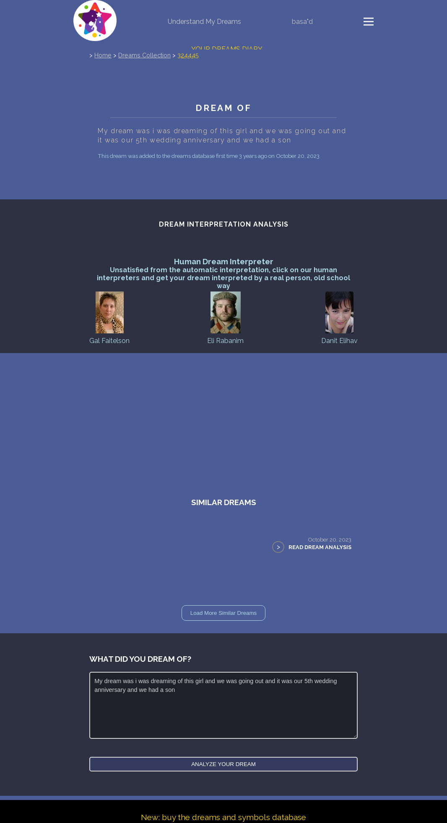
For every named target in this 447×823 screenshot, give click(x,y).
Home (103, 55)
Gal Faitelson (109, 317)
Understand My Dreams (204, 22)
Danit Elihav (339, 317)
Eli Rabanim (225, 317)
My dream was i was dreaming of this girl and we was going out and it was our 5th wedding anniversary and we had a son (223, 705)
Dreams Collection (144, 55)
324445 (188, 55)
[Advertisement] (223, 416)
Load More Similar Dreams (223, 613)
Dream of (223, 108)
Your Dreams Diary (226, 49)
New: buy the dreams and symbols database (223, 817)
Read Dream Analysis (319, 547)
